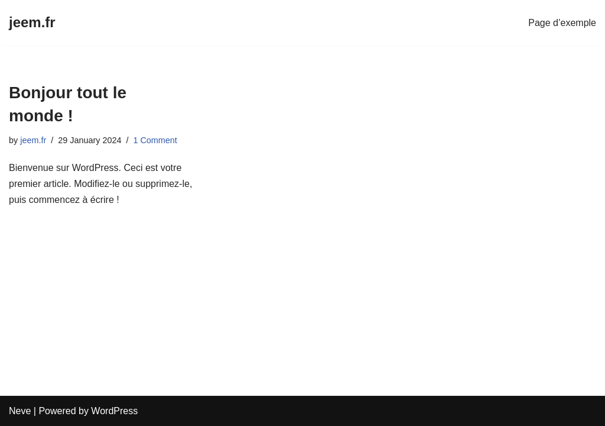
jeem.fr (33, 140)
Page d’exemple (562, 23)
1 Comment (155, 140)
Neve (20, 411)
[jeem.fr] (32, 23)
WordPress (114, 411)
